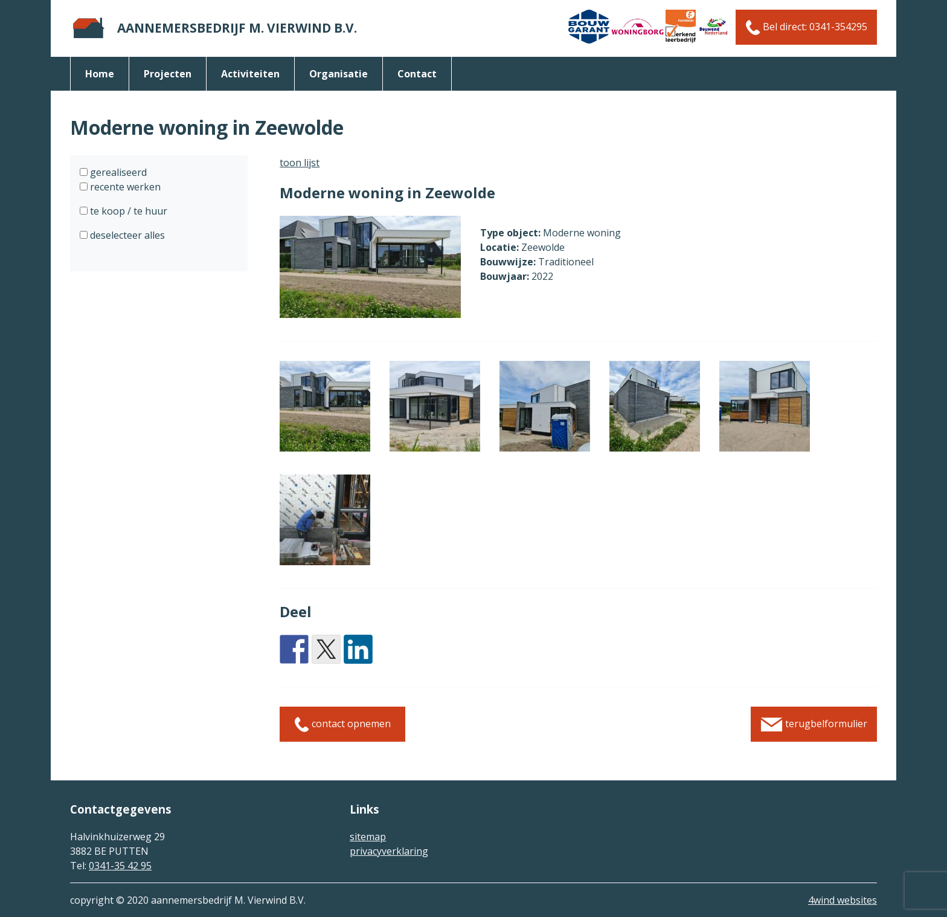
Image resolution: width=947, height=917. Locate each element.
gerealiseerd (117, 172)
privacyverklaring (389, 851)
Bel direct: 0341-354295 (806, 27)
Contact (417, 73)
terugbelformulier (813, 724)
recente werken (124, 186)
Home (99, 73)
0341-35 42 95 (120, 865)
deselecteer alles (126, 235)
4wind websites (842, 900)
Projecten (167, 73)
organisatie (338, 73)
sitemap (368, 836)
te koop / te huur (127, 211)
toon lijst (299, 162)
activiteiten (250, 73)
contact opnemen (342, 724)
